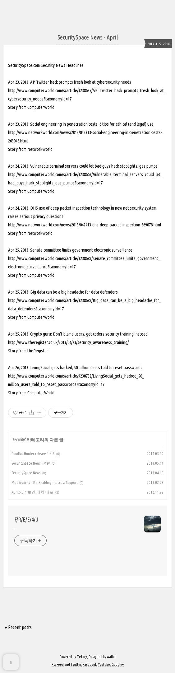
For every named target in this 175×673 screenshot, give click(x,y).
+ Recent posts (18, 627)
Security (18, 439)
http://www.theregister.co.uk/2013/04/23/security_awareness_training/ (68, 342)
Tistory (82, 657)
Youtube (104, 664)
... (15, 527)
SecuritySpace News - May (31, 463)
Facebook (90, 664)
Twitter (76, 664)
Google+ (118, 664)
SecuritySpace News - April (88, 37)
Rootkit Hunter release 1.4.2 (33, 453)
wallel (111, 657)
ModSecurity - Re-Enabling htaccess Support (45, 482)
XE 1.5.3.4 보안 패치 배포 (32, 492)
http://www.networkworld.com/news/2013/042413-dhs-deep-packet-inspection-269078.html (84, 224)
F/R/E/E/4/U (26, 519)
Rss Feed (58, 664)
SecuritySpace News (26, 473)
